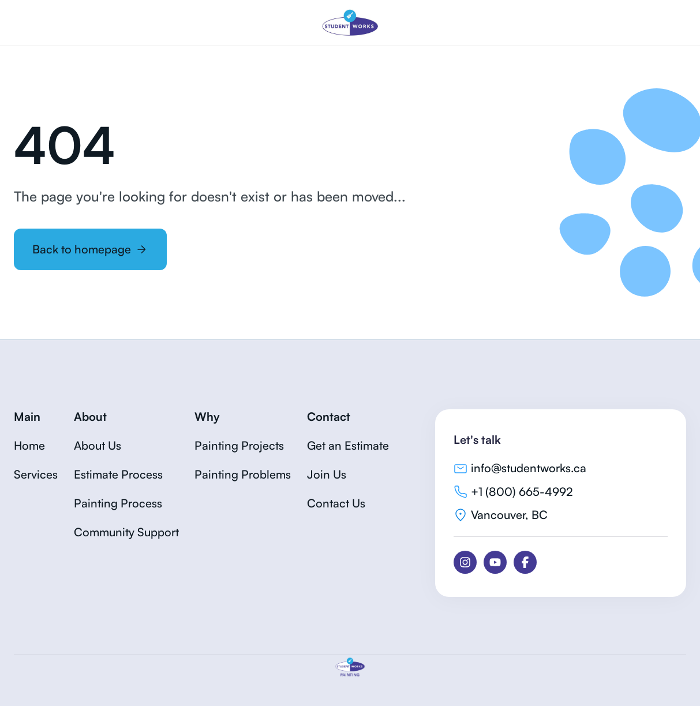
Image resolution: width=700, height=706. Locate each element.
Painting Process (118, 503)
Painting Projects (239, 445)
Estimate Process (118, 474)
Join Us (326, 474)
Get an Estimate (348, 445)
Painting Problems (242, 474)
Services (36, 474)
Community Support (126, 532)
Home (29, 445)
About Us (97, 445)
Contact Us (336, 503)
